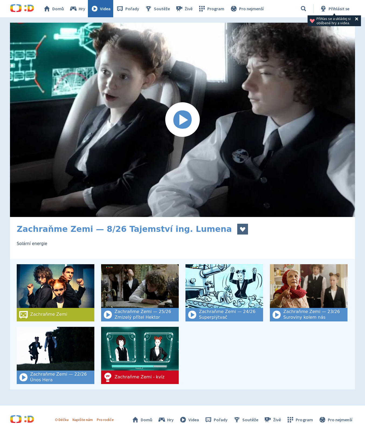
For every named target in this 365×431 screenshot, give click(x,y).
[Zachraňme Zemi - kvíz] (140, 355)
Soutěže (157, 9)
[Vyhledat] (303, 8)
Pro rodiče (105, 419)
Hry (77, 9)
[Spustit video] (182, 120)
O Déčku (61, 419)
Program (211, 9)
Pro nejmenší (247, 9)
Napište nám (82, 419)
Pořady (127, 9)
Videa (101, 9)
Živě (183, 9)
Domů (53, 9)
